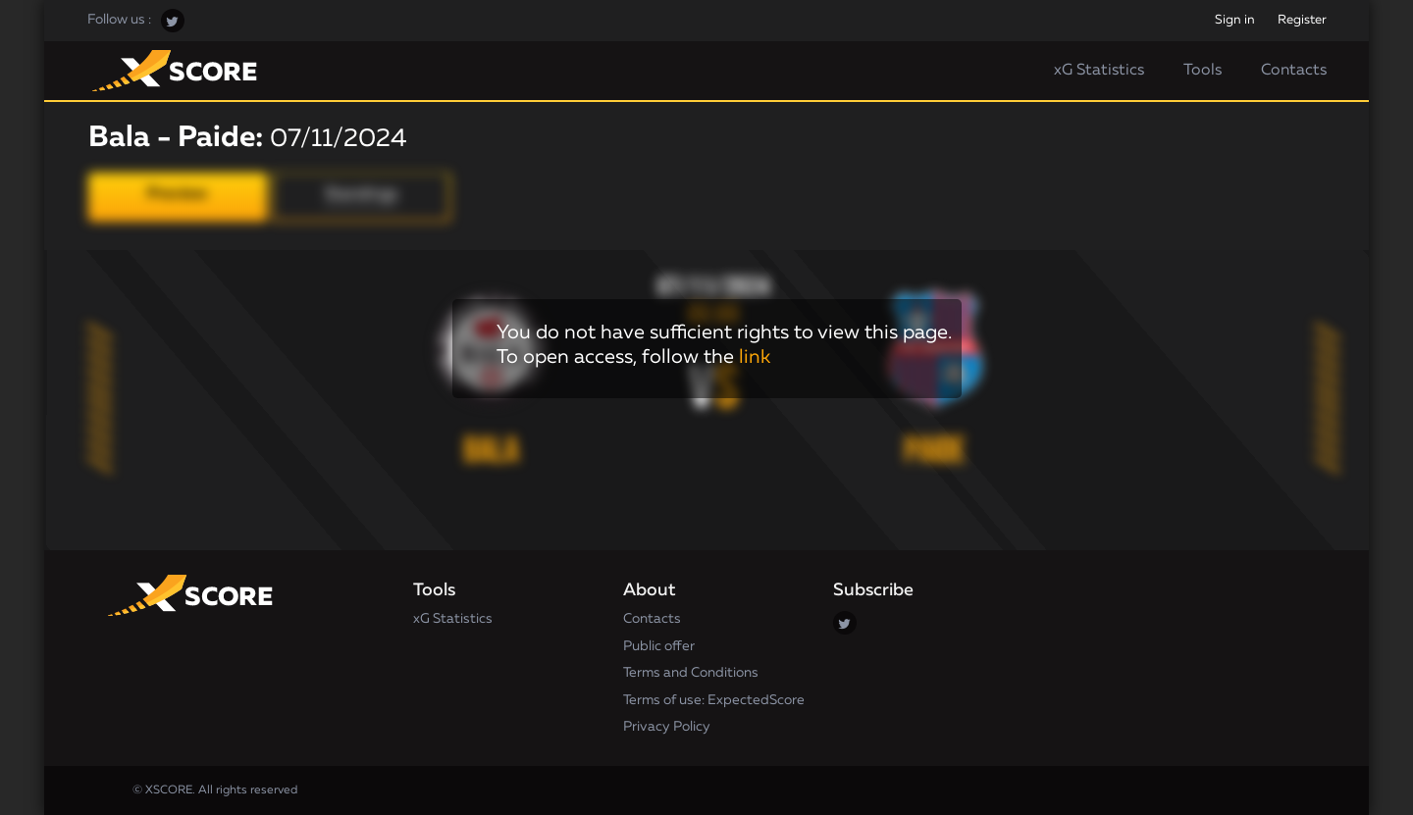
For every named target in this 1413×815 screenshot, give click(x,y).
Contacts (1294, 70)
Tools (1202, 70)
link (754, 357)
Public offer (659, 646)
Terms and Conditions (691, 673)
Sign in (1235, 20)
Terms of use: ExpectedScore (714, 700)
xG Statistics (1099, 70)
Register (1302, 20)
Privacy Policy (666, 727)
